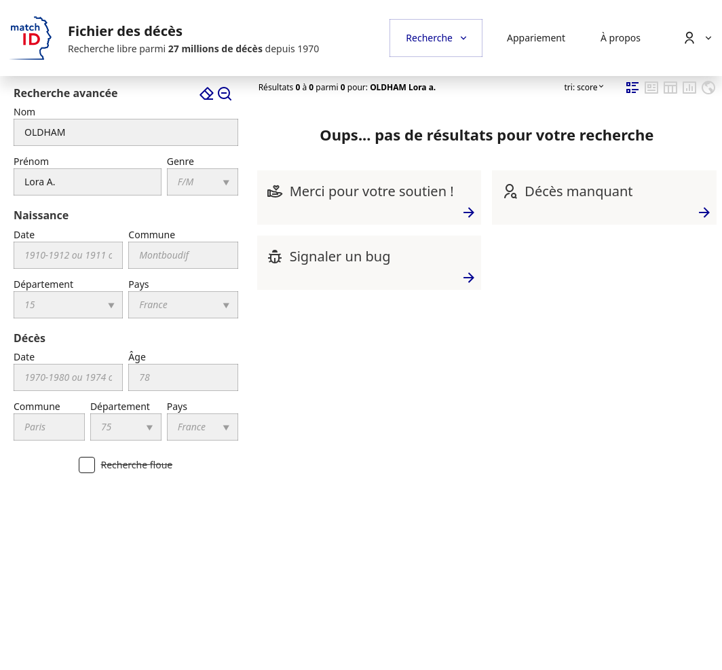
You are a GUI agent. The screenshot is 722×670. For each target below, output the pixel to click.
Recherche (429, 37)
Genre (180, 161)
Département (43, 284)
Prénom (31, 161)
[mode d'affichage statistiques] (689, 92)
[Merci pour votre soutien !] (275, 191)
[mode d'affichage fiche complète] (651, 92)
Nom (24, 111)
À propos (621, 37)
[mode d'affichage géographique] (708, 92)
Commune (151, 234)
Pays (138, 284)
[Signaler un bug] (275, 256)
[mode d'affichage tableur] (670, 92)
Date (24, 234)
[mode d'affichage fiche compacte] (632, 92)
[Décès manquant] (509, 191)
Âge (136, 356)
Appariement (536, 37)
